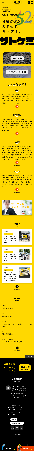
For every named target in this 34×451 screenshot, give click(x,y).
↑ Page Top (29, 356)
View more (17, 109)
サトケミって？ (12, 405)
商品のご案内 (12, 410)
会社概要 (11, 412)
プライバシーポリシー (17, 434)
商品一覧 (14, 419)
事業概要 (11, 407)
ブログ (20, 407)
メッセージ (12, 414)
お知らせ (21, 405)
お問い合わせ (22, 410)
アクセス (21, 412)
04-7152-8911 (19, 386)
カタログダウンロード (17, 423)
